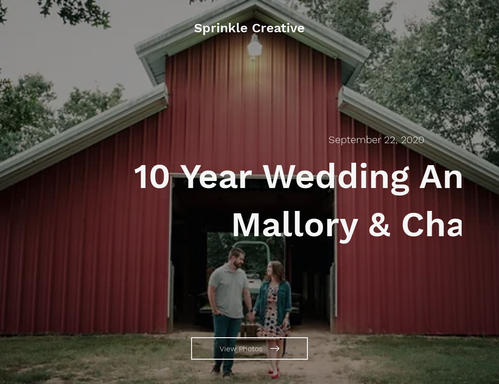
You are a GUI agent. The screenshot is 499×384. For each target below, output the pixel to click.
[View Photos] (249, 348)
